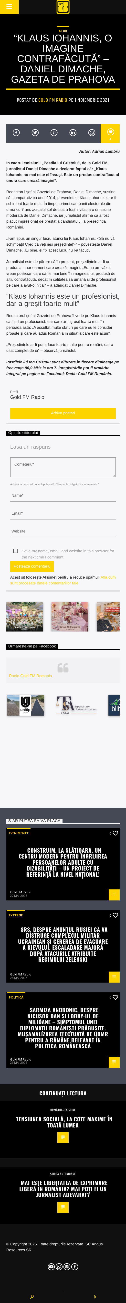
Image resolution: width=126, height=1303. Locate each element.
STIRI (63, 30)
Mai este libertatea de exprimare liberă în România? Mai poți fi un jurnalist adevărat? (63, 1188)
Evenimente (19, 833)
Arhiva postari (63, 413)
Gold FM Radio (52, 100)
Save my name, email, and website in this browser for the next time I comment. (68, 551)
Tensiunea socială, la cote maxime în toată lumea (64, 1122)
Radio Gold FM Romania (30, 676)
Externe (16, 915)
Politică (16, 997)
